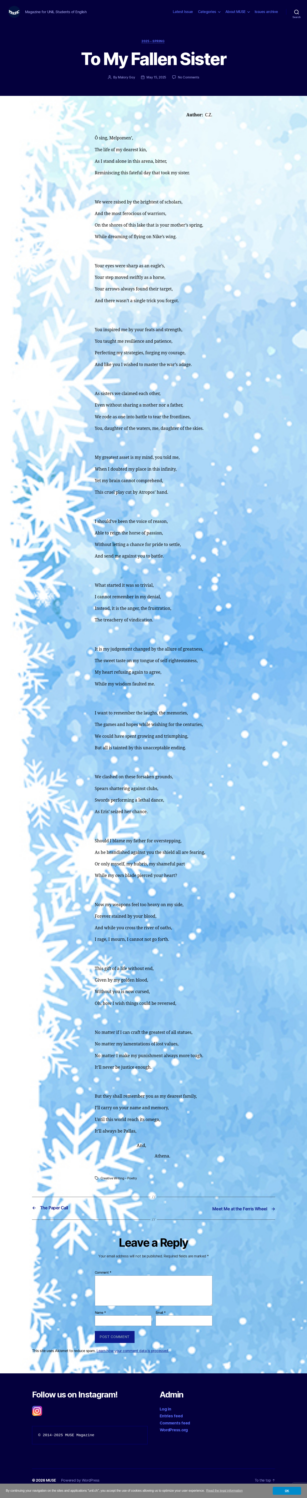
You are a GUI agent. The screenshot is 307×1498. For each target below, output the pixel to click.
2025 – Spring (153, 47)
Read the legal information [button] (224, 1490)
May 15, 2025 (156, 84)
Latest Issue (183, 15)
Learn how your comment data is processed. (132, 1357)
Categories (207, 15)
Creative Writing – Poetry (119, 1185)
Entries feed (172, 1422)
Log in (166, 1415)
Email (161, 1319)
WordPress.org (175, 1436)
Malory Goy (126, 84)
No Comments (189, 84)
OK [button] (287, 1490)
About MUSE (235, 15)
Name (100, 1319)
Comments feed (176, 1429)
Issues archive (266, 15)
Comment (103, 1279)
